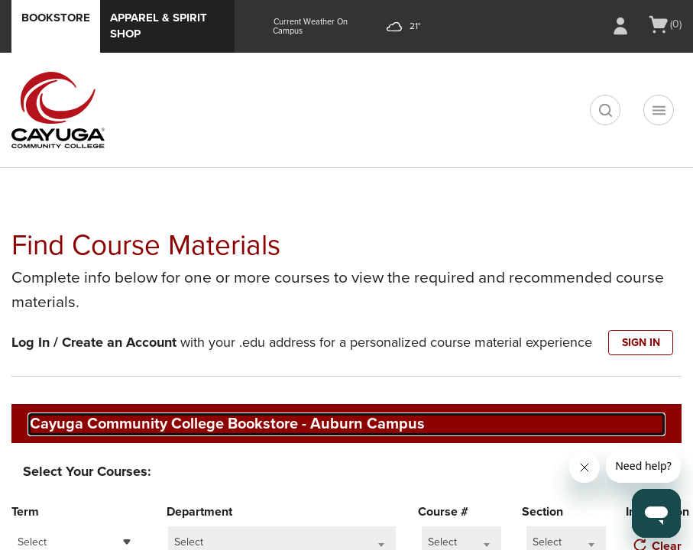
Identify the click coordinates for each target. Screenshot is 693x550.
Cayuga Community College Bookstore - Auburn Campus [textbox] (227, 424)
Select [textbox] (32, 541)
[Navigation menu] (658, 110)
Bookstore (55, 17)
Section (542, 511)
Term (25, 511)
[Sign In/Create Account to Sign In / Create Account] (620, 26)
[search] (605, 110)
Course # (443, 511)
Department (199, 511)
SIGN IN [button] (641, 342)
